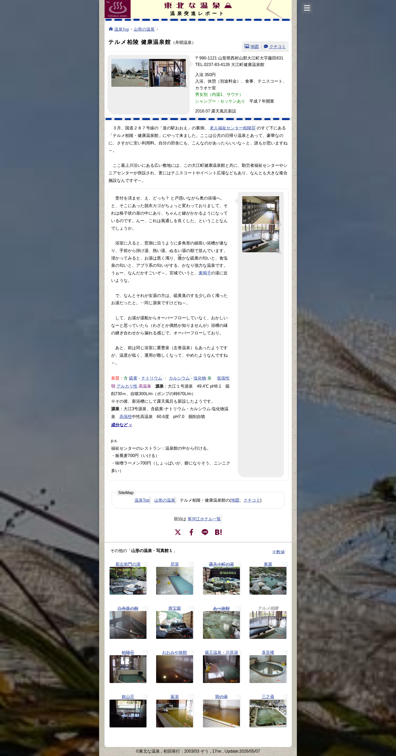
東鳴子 (205, 273)
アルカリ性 (127, 386)
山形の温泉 (144, 29)
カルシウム (179, 378)
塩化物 (200, 378)
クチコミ (277, 46)
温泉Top (121, 29)
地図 (255, 46)
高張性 (125, 416)
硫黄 (133, 378)
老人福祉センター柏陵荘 (233, 128)
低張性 (223, 378)
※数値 (278, 552)
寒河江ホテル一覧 (204, 519)
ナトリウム (151, 378)
